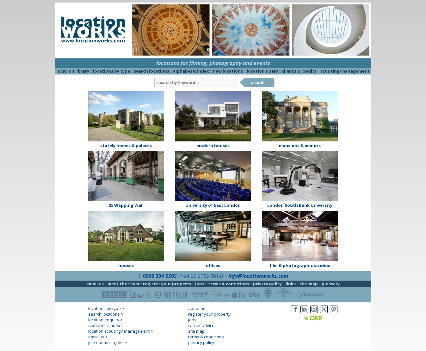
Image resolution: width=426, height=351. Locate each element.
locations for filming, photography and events (213, 63)
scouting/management (345, 71)
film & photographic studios (300, 265)
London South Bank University (299, 205)
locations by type (111, 71)
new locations (228, 71)
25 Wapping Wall (126, 205)
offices (213, 265)
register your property (167, 284)
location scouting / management (119, 331)
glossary (331, 284)
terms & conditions (228, 284)
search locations (151, 71)
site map (308, 284)
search (258, 82)
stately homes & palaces (126, 145)
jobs (199, 284)
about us (196, 308)
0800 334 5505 (160, 275)
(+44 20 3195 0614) (201, 275)
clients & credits (299, 71)
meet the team (123, 284)
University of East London (213, 205)
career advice (201, 325)
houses (126, 265)
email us (95, 284)
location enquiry (103, 320)
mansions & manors (300, 145)
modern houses (213, 145)
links (291, 284)
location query (262, 71)
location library (72, 71)
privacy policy (267, 284)
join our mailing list (106, 342)
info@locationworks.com (258, 275)
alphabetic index (191, 71)
